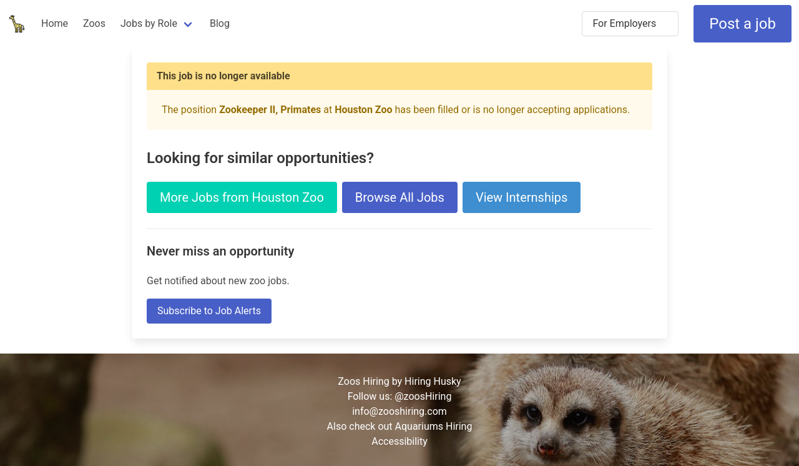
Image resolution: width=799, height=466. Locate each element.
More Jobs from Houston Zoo (242, 197)
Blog (220, 23)
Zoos (94, 23)
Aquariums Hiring (434, 426)
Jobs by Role (148, 23)
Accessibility (399, 441)
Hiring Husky (432, 381)
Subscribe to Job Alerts (209, 311)
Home (54, 23)
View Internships (521, 197)
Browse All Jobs (399, 197)
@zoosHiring (423, 396)
